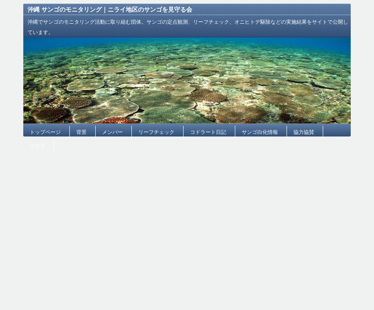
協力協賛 (303, 132)
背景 (81, 132)
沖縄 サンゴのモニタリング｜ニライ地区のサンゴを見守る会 (110, 9)
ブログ (37, 146)
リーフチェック (156, 132)
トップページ (45, 132)
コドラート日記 (208, 132)
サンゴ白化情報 (260, 132)
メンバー (112, 132)
